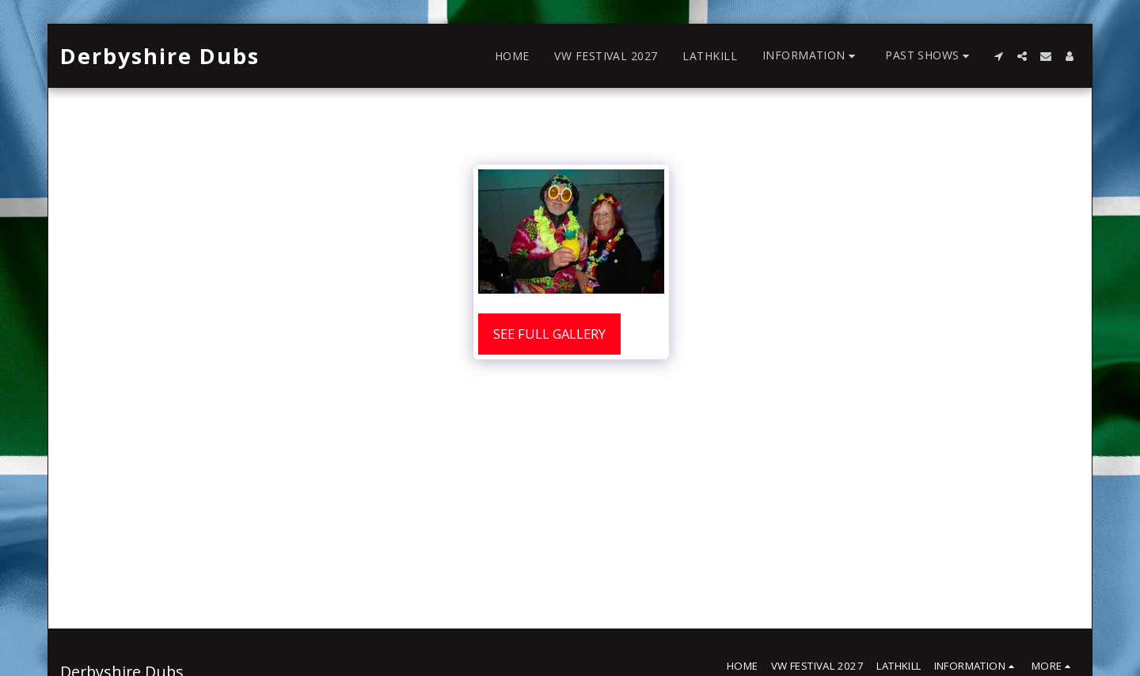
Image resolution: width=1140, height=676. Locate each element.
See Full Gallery (549, 334)
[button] (811, 55)
